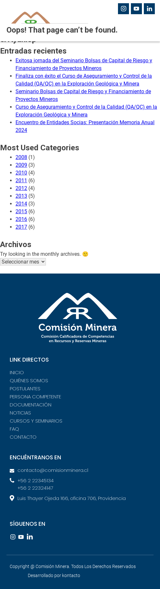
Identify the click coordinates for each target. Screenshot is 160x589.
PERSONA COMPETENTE (35, 396)
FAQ (14, 428)
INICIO (17, 372)
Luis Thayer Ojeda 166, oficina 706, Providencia (71, 498)
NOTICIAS (20, 412)
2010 (21, 173)
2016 (21, 219)
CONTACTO (23, 437)
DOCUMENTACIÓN (30, 404)
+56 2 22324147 (35, 487)
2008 (21, 157)
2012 (21, 188)
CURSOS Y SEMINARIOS (36, 420)
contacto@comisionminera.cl (52, 470)
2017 (21, 227)
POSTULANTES (25, 388)
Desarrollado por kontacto (54, 575)
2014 (21, 204)
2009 (21, 165)
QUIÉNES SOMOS (29, 380)
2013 (21, 196)
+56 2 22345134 (35, 480)
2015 (21, 211)
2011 (21, 180)
